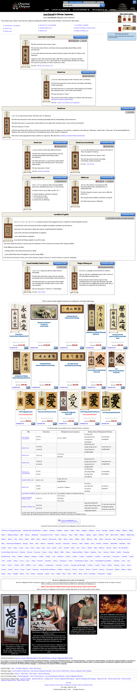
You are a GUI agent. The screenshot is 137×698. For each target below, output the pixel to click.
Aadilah (59, 530)
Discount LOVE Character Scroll (47, 412)
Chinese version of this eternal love (73, 136)
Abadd (112, 530)
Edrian (33, 574)
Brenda (106, 552)
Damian (116, 565)
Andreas (74, 543)
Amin (31, 543)
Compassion (49, 565)
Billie (62, 552)
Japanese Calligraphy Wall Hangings (85, 679)
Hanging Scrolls (48, 679)
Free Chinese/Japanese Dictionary (54, 676)
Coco (34, 565)
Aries (9, 548)
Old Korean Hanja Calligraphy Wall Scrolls (58, 658)
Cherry (55, 561)
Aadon (66, 530)
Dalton (109, 565)
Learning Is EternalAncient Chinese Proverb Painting (45, 364)
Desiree (101, 569)
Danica (4, 569)
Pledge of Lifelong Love (81, 30)
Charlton (48, 561)
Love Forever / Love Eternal (12, 25)
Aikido (122, 535)
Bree (100, 552)
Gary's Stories (33, 673)
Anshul (98, 543)
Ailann (4, 539)
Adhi (76, 535)
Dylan (22, 574)
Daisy (103, 565)
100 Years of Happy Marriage (11, 530)
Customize (80, 37)
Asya (43, 548)
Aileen (10, 539)
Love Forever (90, 164)
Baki (95, 548)
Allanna (89, 539)
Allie (95, 539)
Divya (129, 569)
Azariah (66, 548)
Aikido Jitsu (130, 535)
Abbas (118, 530)
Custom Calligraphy (61, 10)
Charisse (40, 561)
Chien (71, 561)
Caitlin (41, 556)
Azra (78, 548)
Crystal (97, 565)
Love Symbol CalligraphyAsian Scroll (68, 413)
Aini (15, 539)
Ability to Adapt (13, 535)
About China (24, 673)
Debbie (60, 569)
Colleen (40, 565)
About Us (17, 673)
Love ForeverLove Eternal (25, 438)
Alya (3, 543)
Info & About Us (99, 10)
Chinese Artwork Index (114, 679)
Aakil (72, 530)
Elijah (58, 574)
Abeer (4, 535)
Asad (27, 548)
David (29, 569)
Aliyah (77, 539)
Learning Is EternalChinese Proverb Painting (72, 317)
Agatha (88, 535)
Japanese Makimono (37, 679)
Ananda (58, 543)
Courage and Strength (78, 565)
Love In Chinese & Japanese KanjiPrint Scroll (96, 371)
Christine (117, 561)
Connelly (59, 565)
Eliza (69, 574)
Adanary (64, 535)
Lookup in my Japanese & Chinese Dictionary (70, 521)
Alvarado (108, 539)
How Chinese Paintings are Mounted (41, 671)
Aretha (4, 548)
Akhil (33, 539)
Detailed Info (14, 347)
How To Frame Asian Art (37, 676)
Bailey (90, 548)
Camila (81, 556)
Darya (23, 569)
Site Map (68, 682)
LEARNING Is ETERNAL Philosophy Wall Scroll (96, 333)
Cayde (131, 556)
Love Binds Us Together (81, 25)
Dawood (35, 569)
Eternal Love (7, 28)
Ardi (128, 543)
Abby (131, 530)
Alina (71, 539)
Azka (73, 548)
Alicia (65, 539)
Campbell (89, 556)
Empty (109, 574)
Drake (4, 574)
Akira (38, 539)
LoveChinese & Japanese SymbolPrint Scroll (116, 370)
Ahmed (101, 535)
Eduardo (40, 574)
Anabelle (51, 543)
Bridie (113, 552)
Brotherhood (6, 556)
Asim (32, 548)
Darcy (16, 569)
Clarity (16, 565)
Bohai (87, 552)
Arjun (15, 548)
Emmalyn (92, 574)
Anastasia (66, 543)
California (60, 556)
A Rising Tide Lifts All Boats (32, 530)
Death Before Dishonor (48, 569)
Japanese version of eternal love (62, 99)
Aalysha (91, 530)
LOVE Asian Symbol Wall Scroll (111, 412)
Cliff (22, 565)
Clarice (10, 565)
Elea (53, 574)
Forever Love (8, 31)
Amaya (25, 543)
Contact (113, 10)
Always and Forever (124, 539)
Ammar (43, 543)
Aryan (21, 548)
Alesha (44, 539)
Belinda (22, 552)
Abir (21, 535)
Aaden (45, 530)
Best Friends (41, 292)
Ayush (54, 548)
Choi (91, 561)
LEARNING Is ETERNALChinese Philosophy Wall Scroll (21, 377)
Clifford (28, 565)
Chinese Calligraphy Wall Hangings (64, 679)
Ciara (123, 561)
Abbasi (125, 530)
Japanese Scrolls (102, 679)
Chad (33, 561)
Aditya (82, 535)
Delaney (67, 569)
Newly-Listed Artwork (35, 668)
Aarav (98, 530)
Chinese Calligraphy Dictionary (74, 676)
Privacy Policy (59, 685)
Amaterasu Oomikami (14, 543)
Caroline (97, 556)
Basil (115, 548)
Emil (85, 574)
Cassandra (115, 556)
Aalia (78, 530)
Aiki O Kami (114, 535)
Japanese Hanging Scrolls (8, 680)
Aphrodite (114, 543)
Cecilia (9, 561)
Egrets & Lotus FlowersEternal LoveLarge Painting (44, 324)
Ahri (107, 535)
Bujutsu (27, 556)
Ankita (87, 543)
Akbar (27, 539)
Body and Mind (77, 552)
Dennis (81, 569)
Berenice (37, 552)
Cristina (90, 565)
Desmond (109, 569)
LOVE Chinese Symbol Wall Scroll (89, 412)
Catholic (124, 556)
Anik (80, 543)
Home (47, 10)
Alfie (60, 539)
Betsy (50, 552)
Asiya (38, 548)
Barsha (109, 548)
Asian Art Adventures (44, 673)
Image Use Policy (49, 685)
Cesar (27, 561)
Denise (74, 569)
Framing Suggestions (23, 676)
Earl (27, 574)
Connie (66, 565)
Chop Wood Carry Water (103, 561)
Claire (3, 565)
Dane (129, 565)
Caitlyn (47, 556)
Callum (74, 556)
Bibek (56, 552)
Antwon (105, 543)
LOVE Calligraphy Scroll (25, 412)
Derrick (94, 569)
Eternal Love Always (44, 171)
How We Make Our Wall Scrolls (21, 671)
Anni (92, 543)
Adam (57, 535)
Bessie (44, 552)
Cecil (3, 561)
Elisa (64, 574)
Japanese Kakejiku (25, 679)
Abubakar (35, 535)
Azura (84, 548)
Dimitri (117, 569)
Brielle (119, 552)
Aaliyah (84, 530)
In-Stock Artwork (81, 10)
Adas (70, 535)
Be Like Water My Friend (10, 552)
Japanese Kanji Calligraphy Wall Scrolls (28, 658)
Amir (36, 543)
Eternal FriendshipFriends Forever (27, 498)
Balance (101, 548)
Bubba (20, 556)
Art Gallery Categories (22, 668)
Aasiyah (104, 530)
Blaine (68, 552)
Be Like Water (123, 548)
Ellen (75, 574)
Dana (123, 565)
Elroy (80, 574)
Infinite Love (43, 30)
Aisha (21, 539)
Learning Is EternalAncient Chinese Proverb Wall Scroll (117, 336)
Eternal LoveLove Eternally (26, 472)
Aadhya (52, 530)
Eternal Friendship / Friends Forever (85, 28)
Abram (27, 535)
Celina (15, 561)
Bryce (14, 556)
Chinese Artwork (126, 679)
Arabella (122, 543)
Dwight (15, 574)
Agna (95, 535)
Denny (88, 569)
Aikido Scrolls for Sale (23, 680)
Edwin (47, 574)
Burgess (34, 556)
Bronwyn (126, 552)
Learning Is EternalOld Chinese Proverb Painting (73, 365)
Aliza (83, 539)
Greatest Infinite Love (46, 28)
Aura (48, 548)
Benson (29, 552)
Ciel (128, 561)
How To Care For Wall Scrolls (60, 671)
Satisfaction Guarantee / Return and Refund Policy (78, 685)
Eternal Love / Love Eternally (48, 25)
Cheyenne (63, 561)
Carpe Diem (106, 556)
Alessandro (52, 539)
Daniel (10, 569)
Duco (9, 574)
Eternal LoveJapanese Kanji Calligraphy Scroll (19, 335)
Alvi (114, 539)
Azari (60, 548)
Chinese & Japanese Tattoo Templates (81, 671)
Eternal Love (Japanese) (72, 102)
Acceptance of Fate (46, 535)
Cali (53, 556)
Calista (68, 556)
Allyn (101, 539)
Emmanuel (101, 574)
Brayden (93, 552)
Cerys (22, 561)
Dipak (123, 569)
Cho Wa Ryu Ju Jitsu (81, 561)
